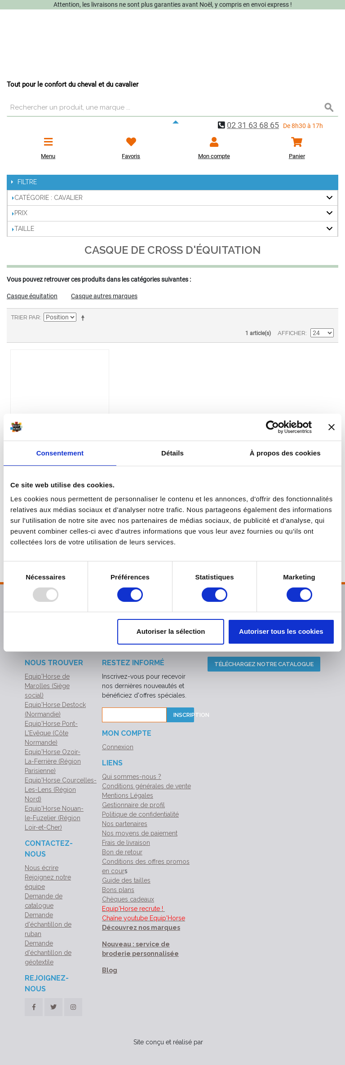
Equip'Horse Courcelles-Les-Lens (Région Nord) (61, 790)
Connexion (117, 747)
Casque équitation (32, 296)
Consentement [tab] (60, 452)
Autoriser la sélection (171, 631)
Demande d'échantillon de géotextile (48, 953)
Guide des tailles (126, 880)
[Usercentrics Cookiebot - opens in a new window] (272, 426)
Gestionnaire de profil (133, 805)
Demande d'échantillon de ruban (48, 924)
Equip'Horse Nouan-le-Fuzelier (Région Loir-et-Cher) (54, 818)
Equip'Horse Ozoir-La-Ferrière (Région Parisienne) (53, 761)
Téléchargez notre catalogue (264, 664)
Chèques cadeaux (128, 899)
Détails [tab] (172, 452)
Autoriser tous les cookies (281, 631)
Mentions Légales (127, 795)
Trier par (25, 317)
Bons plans (118, 889)
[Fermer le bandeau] (331, 427)
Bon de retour (122, 852)
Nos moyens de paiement (139, 833)
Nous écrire (41, 867)
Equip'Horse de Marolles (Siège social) (47, 686)
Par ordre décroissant (84, 317)
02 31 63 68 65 (253, 125)
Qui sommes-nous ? (131, 776)
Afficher (291, 333)
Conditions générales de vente (146, 786)
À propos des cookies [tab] (285, 452)
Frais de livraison (126, 842)
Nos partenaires (124, 823)
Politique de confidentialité (140, 814)
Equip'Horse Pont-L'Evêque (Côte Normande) (51, 733)
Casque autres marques (104, 296)
